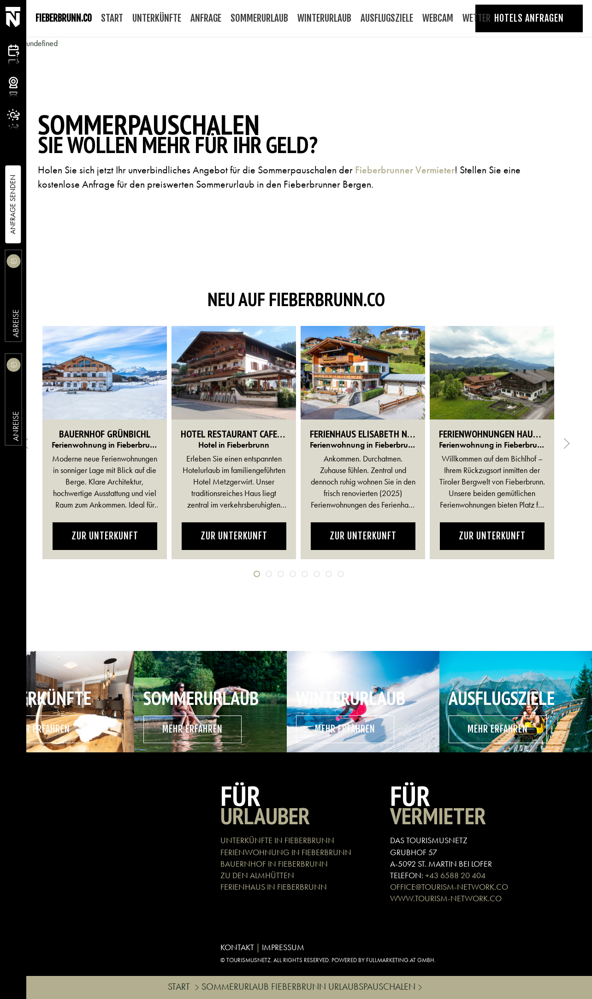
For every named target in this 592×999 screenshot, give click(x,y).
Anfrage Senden (13, 204)
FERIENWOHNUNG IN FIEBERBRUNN (285, 852)
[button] (566, 443)
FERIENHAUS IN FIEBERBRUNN (273, 886)
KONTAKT (237, 947)
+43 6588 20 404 (455, 875)
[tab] (257, 574)
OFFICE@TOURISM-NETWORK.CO (449, 886)
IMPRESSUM (283, 947)
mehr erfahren (192, 729)
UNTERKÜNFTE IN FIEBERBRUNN (277, 840)
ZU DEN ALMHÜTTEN (257, 875)
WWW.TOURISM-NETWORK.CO (446, 898)
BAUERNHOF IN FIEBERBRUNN (274, 863)
